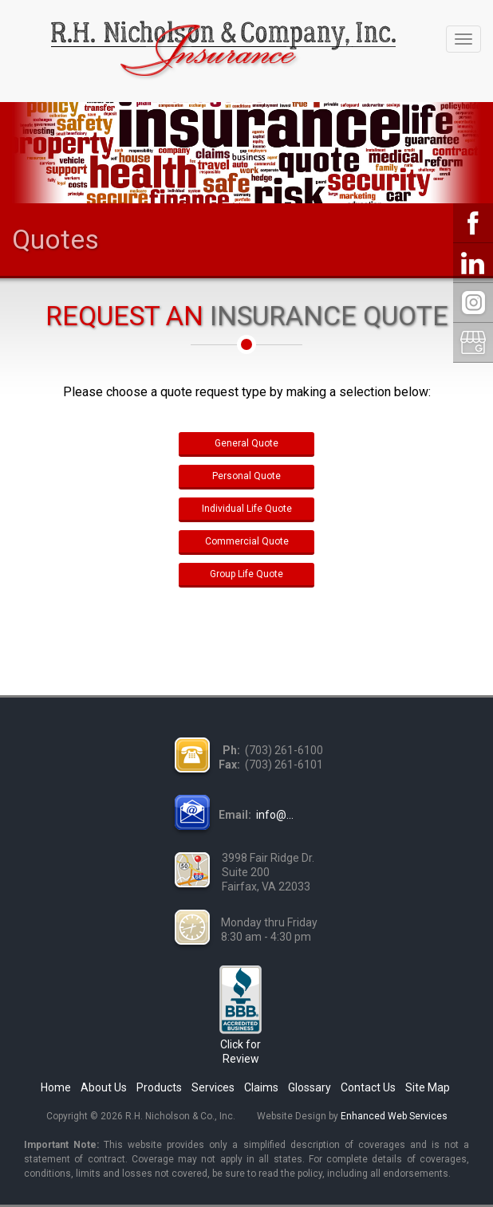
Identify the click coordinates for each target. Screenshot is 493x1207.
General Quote (246, 443)
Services (213, 1087)
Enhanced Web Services (394, 1116)
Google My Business (473, 343)
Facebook (473, 223)
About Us (104, 1087)
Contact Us (368, 1087)
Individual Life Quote (247, 508)
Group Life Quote (246, 574)
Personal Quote (246, 476)
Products (159, 1087)
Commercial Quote (247, 541)
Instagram (473, 303)
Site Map (427, 1087)
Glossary (309, 1087)
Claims (261, 1087)
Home (56, 1087)
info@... (275, 814)
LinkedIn (473, 263)
